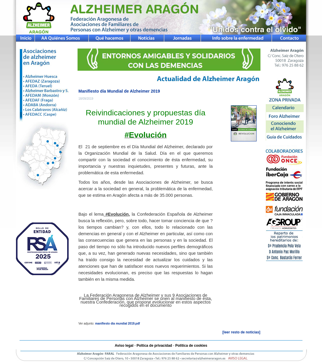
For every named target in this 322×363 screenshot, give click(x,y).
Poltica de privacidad (154, 345)
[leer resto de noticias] (241, 332)
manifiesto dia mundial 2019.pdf (117, 323)
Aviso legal (124, 345)
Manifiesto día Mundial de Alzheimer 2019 (119, 91)
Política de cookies (191, 345)
